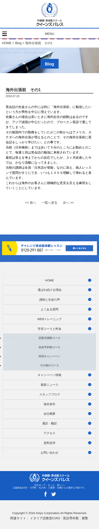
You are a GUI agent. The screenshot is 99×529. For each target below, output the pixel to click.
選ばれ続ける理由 (49, 290)
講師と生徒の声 (49, 299)
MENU (49, 34)
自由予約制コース (49, 347)
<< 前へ (30, 202)
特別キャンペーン (49, 356)
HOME (7, 43)
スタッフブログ (49, 394)
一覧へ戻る (49, 202)
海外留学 (49, 404)
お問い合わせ (49, 452)
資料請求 (49, 443)
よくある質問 (49, 309)
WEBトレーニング (49, 319)
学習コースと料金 (49, 328)
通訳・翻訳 (49, 423)
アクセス (49, 433)
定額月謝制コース (49, 338)
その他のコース (49, 365)
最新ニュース (49, 384)
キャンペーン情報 (49, 375)
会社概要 (49, 413)
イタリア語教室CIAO (45, 518)
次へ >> (68, 202)
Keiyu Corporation (47, 513)
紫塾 (85, 518)
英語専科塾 (71, 518)
